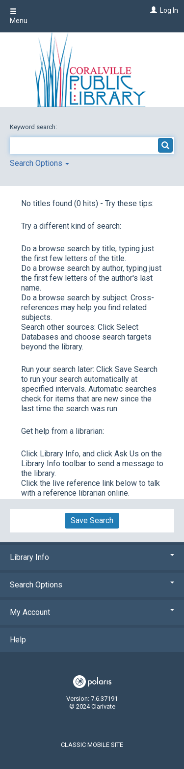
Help (18, 639)
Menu (18, 16)
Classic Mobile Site (92, 744)
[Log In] (152, 10)
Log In (169, 10)
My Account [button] (92, 612)
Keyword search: (34, 127)
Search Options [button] (39, 163)
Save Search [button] (92, 520)
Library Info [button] (92, 557)
